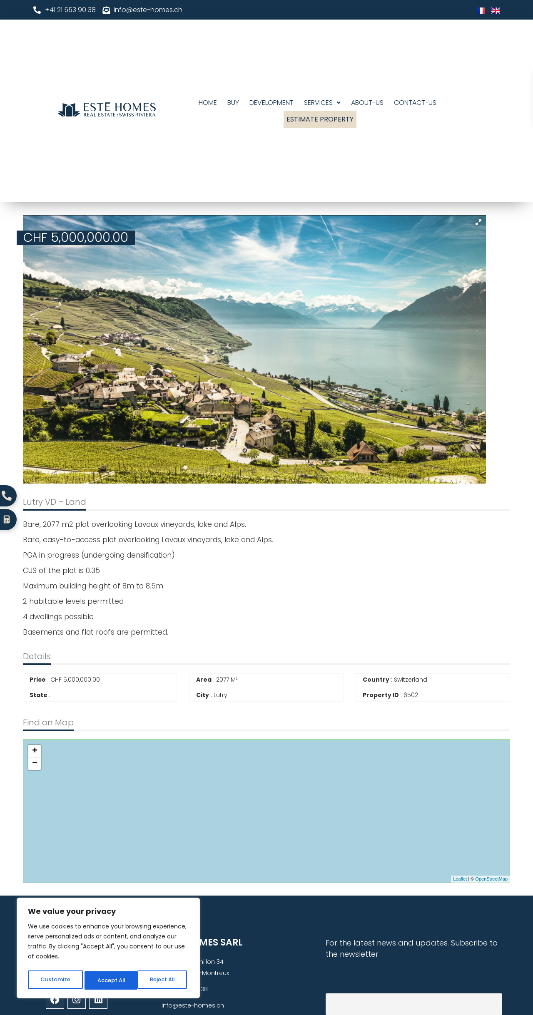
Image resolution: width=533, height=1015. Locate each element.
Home (208, 102)
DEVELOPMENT (271, 102)
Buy (233, 102)
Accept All (162, 980)
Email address (349, 986)
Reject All (108, 980)
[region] (108, 949)
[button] (322, 102)
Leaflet (460, 878)
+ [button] (34, 751)
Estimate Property (320, 119)
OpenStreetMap (491, 878)
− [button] (34, 763)
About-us (367, 102)
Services (322, 102)
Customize (54, 980)
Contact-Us (415, 102)
